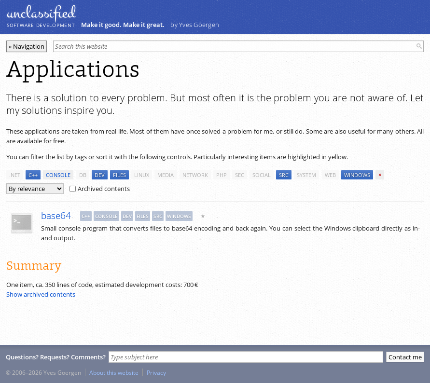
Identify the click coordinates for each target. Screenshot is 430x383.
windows (357, 174)
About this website (114, 372)
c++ (33, 174)
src (284, 174)
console (58, 174)
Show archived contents (40, 294)
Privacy (156, 372)
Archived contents (99, 188)
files (119, 174)
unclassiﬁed (41, 13)
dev (100, 174)
